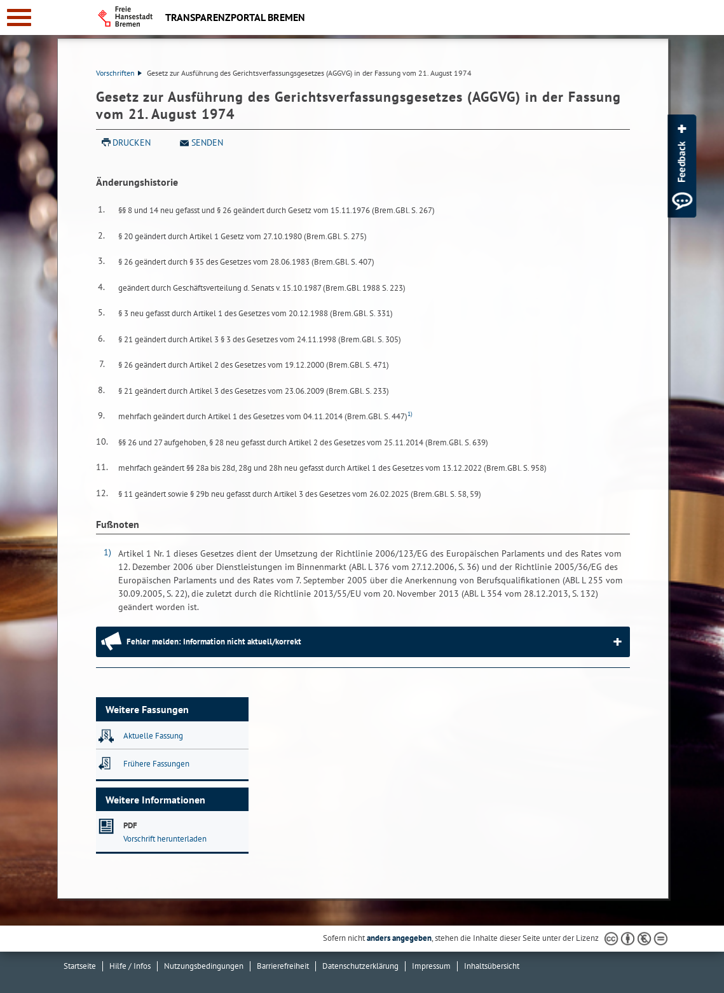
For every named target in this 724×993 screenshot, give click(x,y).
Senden (207, 142)
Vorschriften (119, 73)
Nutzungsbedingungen (203, 966)
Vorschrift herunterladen (165, 838)
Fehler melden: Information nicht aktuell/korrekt (213, 641)
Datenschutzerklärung (360, 966)
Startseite (80, 966)
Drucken (132, 142)
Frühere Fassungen (156, 763)
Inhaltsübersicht (491, 966)
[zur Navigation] (19, 17)
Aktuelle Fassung (153, 735)
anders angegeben (399, 938)
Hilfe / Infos (130, 966)
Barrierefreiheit (283, 966)
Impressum (431, 966)
